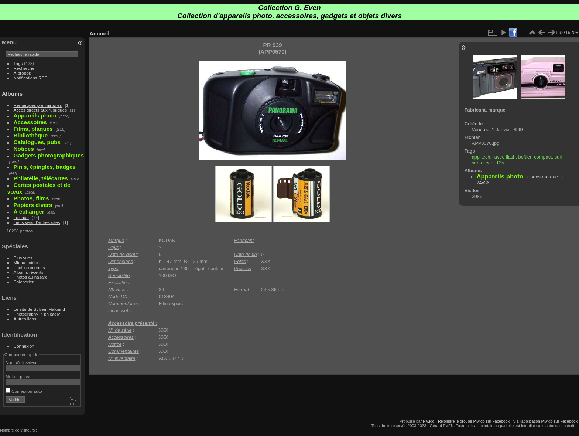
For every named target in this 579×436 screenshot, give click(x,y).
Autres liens (25, 318)
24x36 (482, 182)
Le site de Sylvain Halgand (39, 309)
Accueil (99, 33)
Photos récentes (29, 267)
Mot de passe (19, 376)
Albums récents (29, 272)
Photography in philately (37, 313)
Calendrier (24, 281)
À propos (22, 73)
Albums (12, 94)
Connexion (24, 346)
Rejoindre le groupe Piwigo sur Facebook (474, 421)
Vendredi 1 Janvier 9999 (497, 129)
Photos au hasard (31, 277)
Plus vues (23, 257)
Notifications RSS (31, 77)
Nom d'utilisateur (22, 362)
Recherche (24, 68)
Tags (18, 63)
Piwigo (428, 421)
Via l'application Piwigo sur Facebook (545, 421)
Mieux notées (27, 262)
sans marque (544, 177)
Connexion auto (24, 391)
